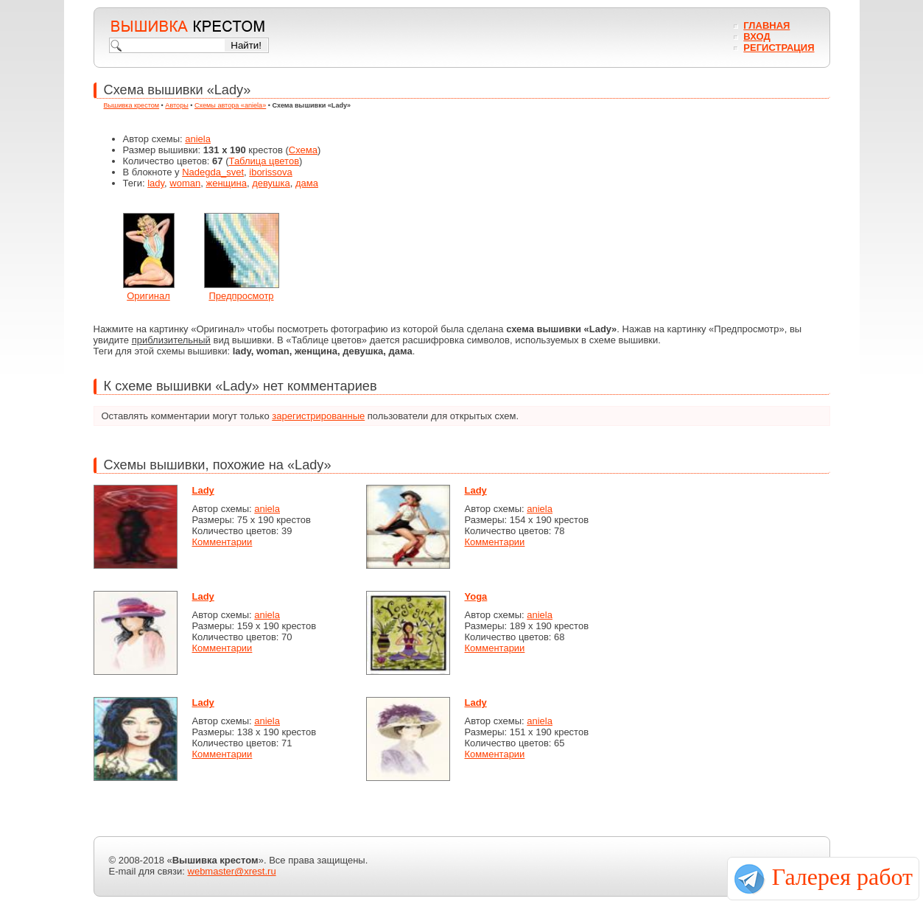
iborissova (270, 172)
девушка (271, 183)
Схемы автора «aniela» (230, 105)
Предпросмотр (240, 295)
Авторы (176, 105)
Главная (766, 25)
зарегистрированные (318, 415)
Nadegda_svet (213, 172)
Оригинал (148, 295)
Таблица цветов (264, 161)
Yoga (476, 596)
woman (184, 183)
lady (155, 183)
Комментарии (222, 541)
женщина (226, 183)
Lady (203, 490)
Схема (303, 149)
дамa (306, 183)
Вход (756, 36)
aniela (198, 138)
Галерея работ (842, 876)
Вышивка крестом (132, 105)
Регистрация (778, 47)
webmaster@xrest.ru (232, 871)
